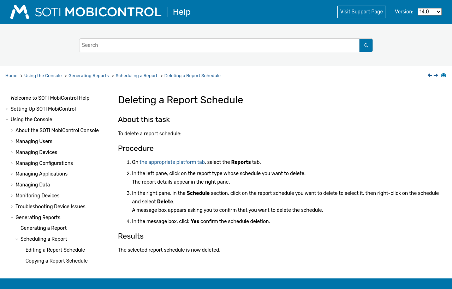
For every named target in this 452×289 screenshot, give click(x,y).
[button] (13, 95)
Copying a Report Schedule (56, 149)
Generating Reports (89, 75)
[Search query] (226, 45)
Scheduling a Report (136, 75)
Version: (404, 12)
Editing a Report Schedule (55, 138)
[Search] (366, 45)
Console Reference (58, 225)
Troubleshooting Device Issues (50, 95)
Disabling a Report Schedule (57, 160)
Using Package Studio (36, 247)
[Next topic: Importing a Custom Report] (436, 76)
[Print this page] (444, 75)
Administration (48, 236)
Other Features (33, 214)
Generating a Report (43, 116)
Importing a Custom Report (51, 182)
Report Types (35, 193)
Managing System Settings (46, 204)
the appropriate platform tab (172, 162)
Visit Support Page (361, 12)
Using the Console (43, 75)
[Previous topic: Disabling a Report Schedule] (430, 76)
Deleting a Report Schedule (192, 75)
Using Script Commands (38, 258)
